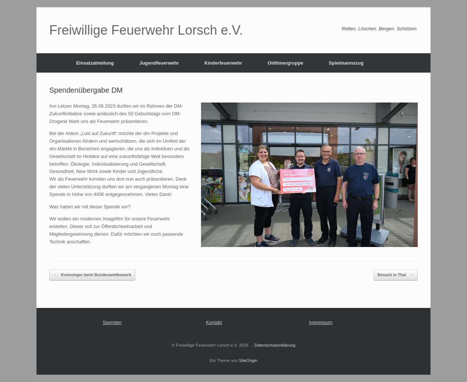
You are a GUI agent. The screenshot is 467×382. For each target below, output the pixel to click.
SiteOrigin (248, 360)
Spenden (112, 322)
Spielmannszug (346, 63)
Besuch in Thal (396, 275)
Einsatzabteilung (95, 63)
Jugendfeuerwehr (159, 63)
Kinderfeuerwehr (223, 63)
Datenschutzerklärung (275, 345)
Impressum (320, 322)
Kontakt (214, 322)
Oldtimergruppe (286, 63)
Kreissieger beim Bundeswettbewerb (92, 275)
